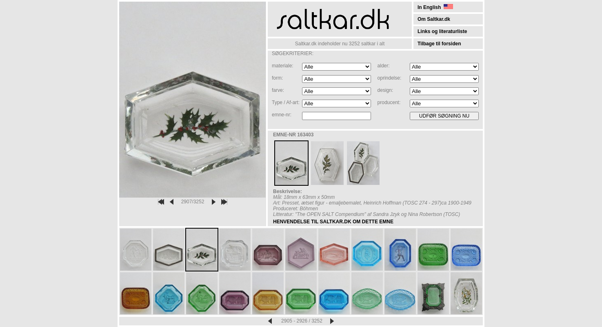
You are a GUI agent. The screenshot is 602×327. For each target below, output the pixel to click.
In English (435, 7)
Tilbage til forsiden (439, 44)
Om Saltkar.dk (434, 19)
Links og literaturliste (442, 31)
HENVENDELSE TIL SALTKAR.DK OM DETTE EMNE (333, 222)
